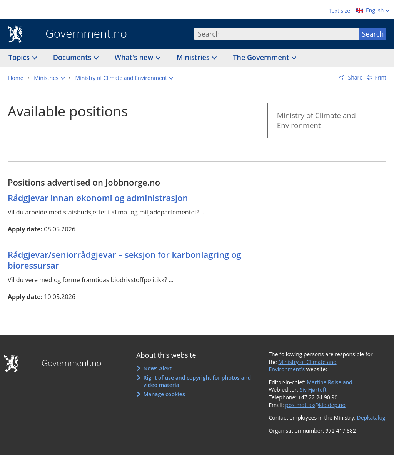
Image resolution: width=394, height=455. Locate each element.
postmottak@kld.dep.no (315, 405)
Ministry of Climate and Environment (316, 120)
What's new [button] (135, 57)
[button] (49, 78)
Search (373, 33)
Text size (339, 10)
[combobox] (276, 34)
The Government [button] (262, 57)
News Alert (157, 368)
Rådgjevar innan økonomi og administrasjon (98, 197)
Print (380, 77)
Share (354, 77)
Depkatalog (371, 417)
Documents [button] (73, 57)
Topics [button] (20, 57)
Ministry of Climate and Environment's (302, 365)
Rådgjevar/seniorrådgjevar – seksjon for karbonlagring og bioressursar (124, 260)
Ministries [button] (194, 57)
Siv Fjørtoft (313, 389)
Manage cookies (164, 394)
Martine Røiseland (329, 382)
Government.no (80, 34)
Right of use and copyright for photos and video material (197, 381)
